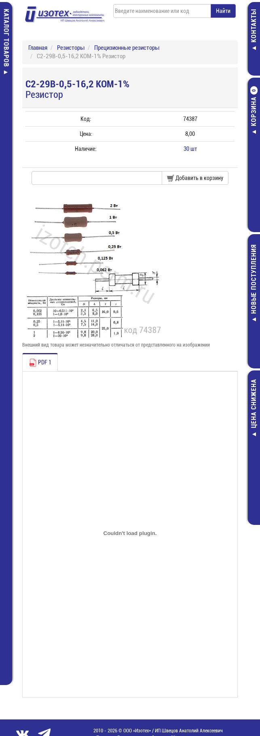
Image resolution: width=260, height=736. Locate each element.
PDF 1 (40, 363)
